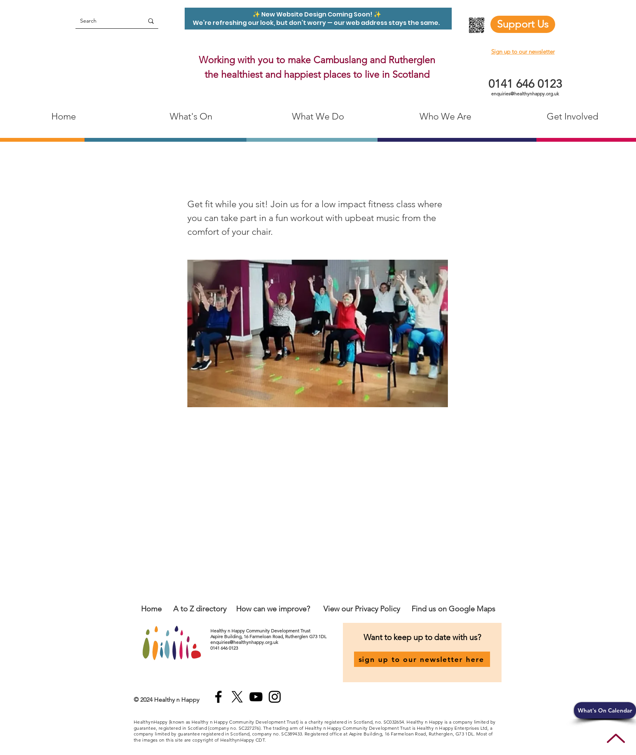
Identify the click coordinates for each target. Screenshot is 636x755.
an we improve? (283, 608)
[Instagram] (275, 697)
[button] (605, 710)
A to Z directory (199, 608)
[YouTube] (256, 697)
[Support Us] (522, 24)
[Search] (104, 20)
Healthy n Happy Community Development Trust (260, 631)
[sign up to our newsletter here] (422, 659)
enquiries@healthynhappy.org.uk (525, 94)
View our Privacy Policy (362, 608)
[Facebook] (218, 697)
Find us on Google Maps (453, 608)
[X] (237, 697)
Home (151, 608)
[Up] (616, 738)
